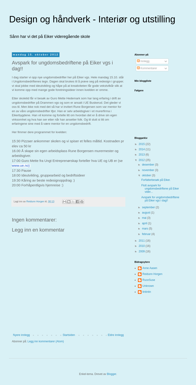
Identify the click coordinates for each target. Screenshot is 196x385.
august (146, 212)
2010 (142, 246)
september (149, 207)
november (148, 170)
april (145, 223)
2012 (142, 160)
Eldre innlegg (116, 335)
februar (146, 234)
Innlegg (143, 61)
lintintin (146, 291)
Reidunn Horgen (152, 274)
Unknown (148, 285)
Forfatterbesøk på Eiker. (155, 180)
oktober (147, 175)
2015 (142, 144)
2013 (142, 154)
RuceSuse (148, 280)
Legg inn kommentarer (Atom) (46, 341)
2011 (142, 240)
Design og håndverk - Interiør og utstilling (92, 19)
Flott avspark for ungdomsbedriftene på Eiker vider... (160, 189)
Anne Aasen (149, 268)
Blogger (111, 374)
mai (144, 217)
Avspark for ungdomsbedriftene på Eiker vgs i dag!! (160, 199)
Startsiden (69, 335)
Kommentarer (147, 68)
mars (145, 228)
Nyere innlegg (21, 335)
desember (148, 164)
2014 (142, 149)
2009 (142, 251)
